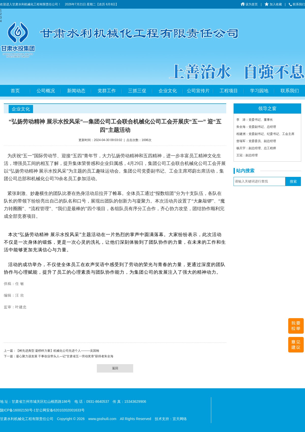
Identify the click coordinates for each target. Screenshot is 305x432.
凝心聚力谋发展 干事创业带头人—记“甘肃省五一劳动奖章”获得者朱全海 (64, 356)
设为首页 (249, 4)
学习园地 (259, 90)
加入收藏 (273, 4)
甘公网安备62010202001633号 (60, 410)
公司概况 (46, 90)
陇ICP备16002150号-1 (18, 410)
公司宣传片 (198, 90)
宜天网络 (180, 419)
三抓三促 (137, 90)
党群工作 (107, 90)
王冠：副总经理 (247, 155)
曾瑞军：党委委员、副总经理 (256, 141)
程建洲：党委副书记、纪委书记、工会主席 (265, 134)
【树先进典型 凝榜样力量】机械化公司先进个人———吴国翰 (57, 350)
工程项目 (229, 90)
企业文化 (168, 90)
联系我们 (297, 4)
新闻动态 (76, 90)
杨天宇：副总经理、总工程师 (256, 148)
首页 (15, 90)
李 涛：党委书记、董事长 (254, 119)
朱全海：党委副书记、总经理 (256, 127)
